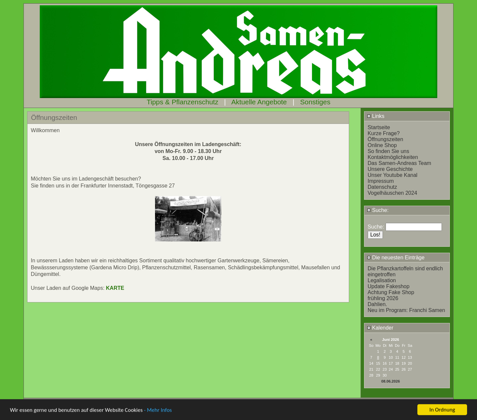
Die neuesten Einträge (396, 257)
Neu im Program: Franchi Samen (406, 310)
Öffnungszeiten (385, 139)
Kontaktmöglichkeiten (393, 157)
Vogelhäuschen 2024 (392, 193)
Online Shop (382, 145)
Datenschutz (382, 187)
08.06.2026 (390, 381)
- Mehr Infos (158, 412)
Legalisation (382, 280)
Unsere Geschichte (390, 169)
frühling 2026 (383, 298)
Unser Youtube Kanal (392, 175)
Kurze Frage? (384, 133)
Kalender (380, 328)
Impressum (381, 181)
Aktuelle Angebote (259, 102)
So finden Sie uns (388, 151)
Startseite (379, 127)
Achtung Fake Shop (391, 292)
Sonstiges (315, 102)
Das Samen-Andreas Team (399, 163)
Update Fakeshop (388, 286)
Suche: (378, 210)
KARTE (115, 288)
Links (376, 116)
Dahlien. (377, 304)
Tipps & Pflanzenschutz (183, 102)
